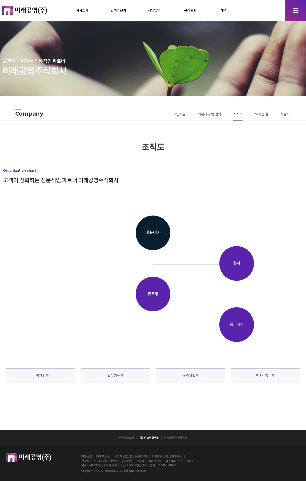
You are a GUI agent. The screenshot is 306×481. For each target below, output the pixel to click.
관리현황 (190, 11)
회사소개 (82, 11)
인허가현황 (118, 11)
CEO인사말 (178, 114)
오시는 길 (261, 114)
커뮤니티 (226, 11)
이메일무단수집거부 (175, 438)
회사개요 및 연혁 (209, 114)
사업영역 (154, 11)
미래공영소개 (126, 438)
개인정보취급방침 (149, 438)
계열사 (285, 114)
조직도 (238, 114)
